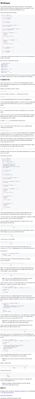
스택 (4, 392)
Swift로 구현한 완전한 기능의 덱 (6, 395)
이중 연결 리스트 (18, 391)
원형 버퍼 (23, 391)
